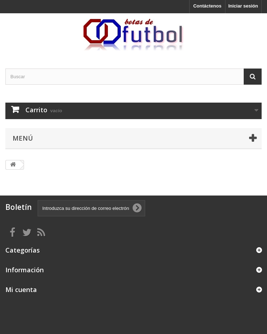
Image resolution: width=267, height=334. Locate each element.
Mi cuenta (21, 289)
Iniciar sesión (243, 6)
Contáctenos (207, 6)
